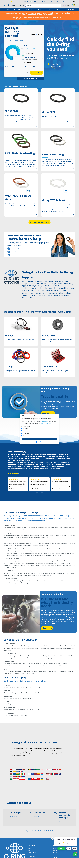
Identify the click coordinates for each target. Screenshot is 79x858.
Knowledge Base (70, 9)
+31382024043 (31, 856)
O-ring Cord (29, 9)
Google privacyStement (46, 423)
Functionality (26, 433)
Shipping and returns (57, 857)
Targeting (25, 430)
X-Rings (39, 9)
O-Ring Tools (58, 9)
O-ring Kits (48, 9)
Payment (55, 854)
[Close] (73, 13)
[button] (67, 5)
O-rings (8, 9)
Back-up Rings (17, 9)
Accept (39, 438)
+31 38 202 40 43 (13, 816)
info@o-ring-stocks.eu (39, 816)
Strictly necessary (27, 426)
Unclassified (25, 435)
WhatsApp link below (64, 821)
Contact (55, 852)
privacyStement (45, 421)
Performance (26, 428)
